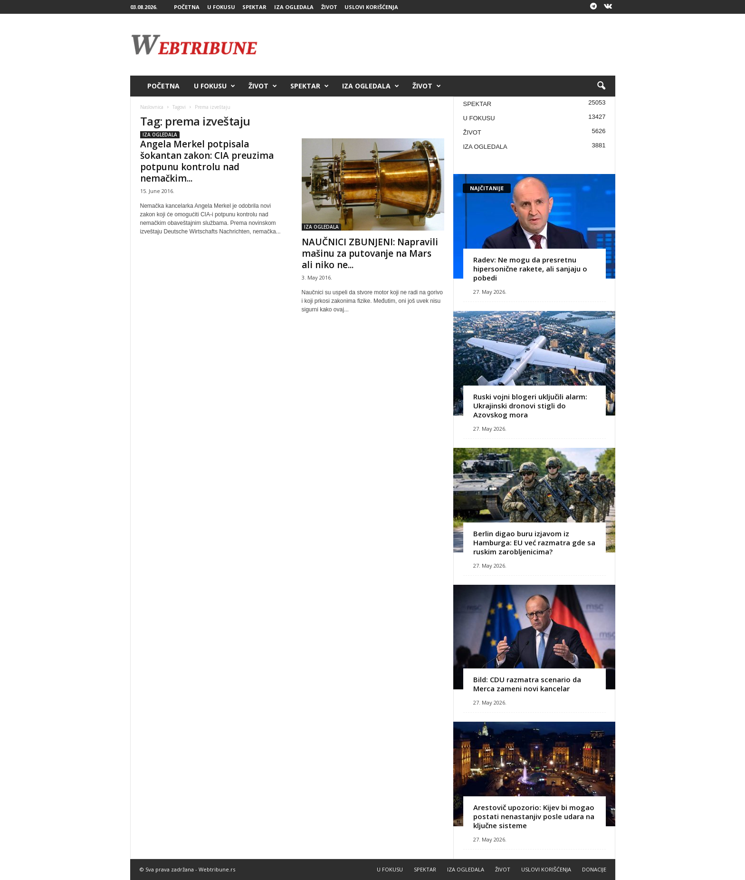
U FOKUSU (221, 6)
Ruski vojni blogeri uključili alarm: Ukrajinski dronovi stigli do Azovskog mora (530, 405)
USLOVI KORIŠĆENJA (371, 6)
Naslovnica (151, 107)
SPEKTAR (254, 6)
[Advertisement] (442, 44)
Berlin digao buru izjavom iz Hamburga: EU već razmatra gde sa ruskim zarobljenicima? (534, 542)
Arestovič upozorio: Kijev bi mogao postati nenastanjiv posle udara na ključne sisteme (533, 816)
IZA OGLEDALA (294, 6)
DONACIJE (594, 869)
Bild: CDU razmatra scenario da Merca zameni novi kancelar (527, 684)
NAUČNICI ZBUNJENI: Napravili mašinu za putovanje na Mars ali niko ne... (370, 253)
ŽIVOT (329, 6)
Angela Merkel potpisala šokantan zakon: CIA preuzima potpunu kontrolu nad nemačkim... (207, 161)
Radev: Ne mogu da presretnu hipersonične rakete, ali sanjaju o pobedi (530, 268)
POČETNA (187, 6)
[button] (601, 86)
